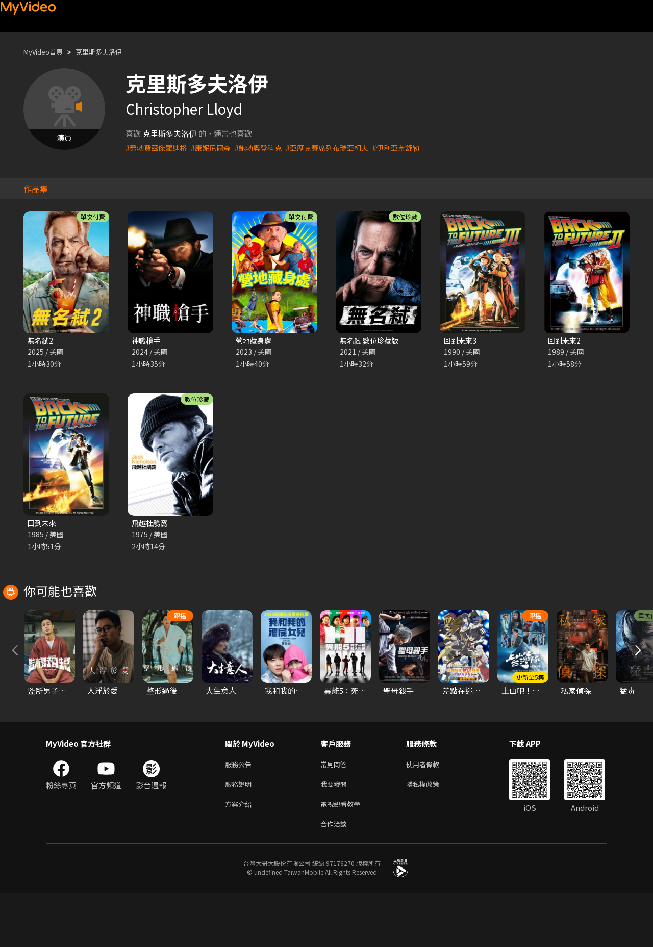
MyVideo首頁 (46, 51)
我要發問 (335, 833)
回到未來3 (461, 340)
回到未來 (43, 524)
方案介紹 (240, 855)
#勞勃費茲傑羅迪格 (158, 147)
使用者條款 (431, 812)
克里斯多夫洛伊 (109, 51)
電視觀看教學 (343, 855)
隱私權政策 (431, 833)
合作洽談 (335, 876)
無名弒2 (41, 340)
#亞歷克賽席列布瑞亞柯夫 (339, 147)
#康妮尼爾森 (216, 147)
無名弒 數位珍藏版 (371, 340)
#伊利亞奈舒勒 (413, 147)
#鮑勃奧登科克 (266, 147)
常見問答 (335, 812)
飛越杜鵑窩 (151, 524)
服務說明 (240, 833)
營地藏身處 (255, 340)
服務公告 (240, 812)
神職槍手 (147, 340)
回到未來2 (565, 340)
